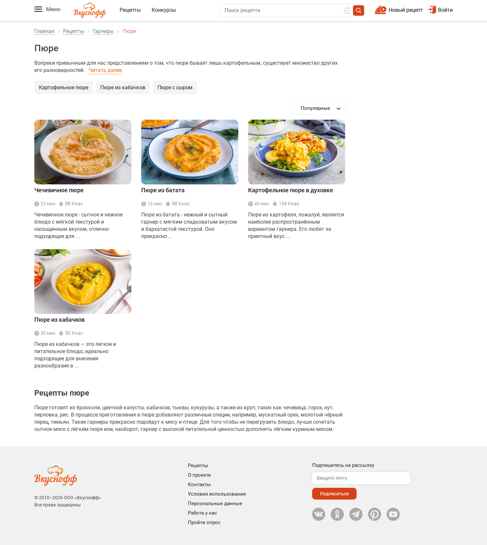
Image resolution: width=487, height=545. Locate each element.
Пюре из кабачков (122, 87)
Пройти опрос (204, 522)
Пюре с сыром (175, 87)
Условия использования (217, 494)
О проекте (199, 475)
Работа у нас (202, 513)
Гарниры (103, 31)
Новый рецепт (406, 10)
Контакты (199, 484)
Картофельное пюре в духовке (290, 190)
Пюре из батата (163, 190)
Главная (44, 31)
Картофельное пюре (63, 87)
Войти (440, 10)
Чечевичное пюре (59, 190)
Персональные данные (215, 503)
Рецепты (130, 10)
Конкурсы (164, 10)
